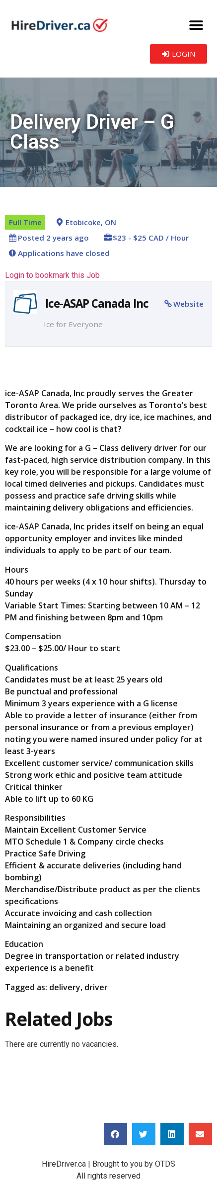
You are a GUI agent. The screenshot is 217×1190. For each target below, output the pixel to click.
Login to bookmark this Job (52, 275)
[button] (196, 25)
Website (188, 304)
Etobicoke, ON (91, 222)
